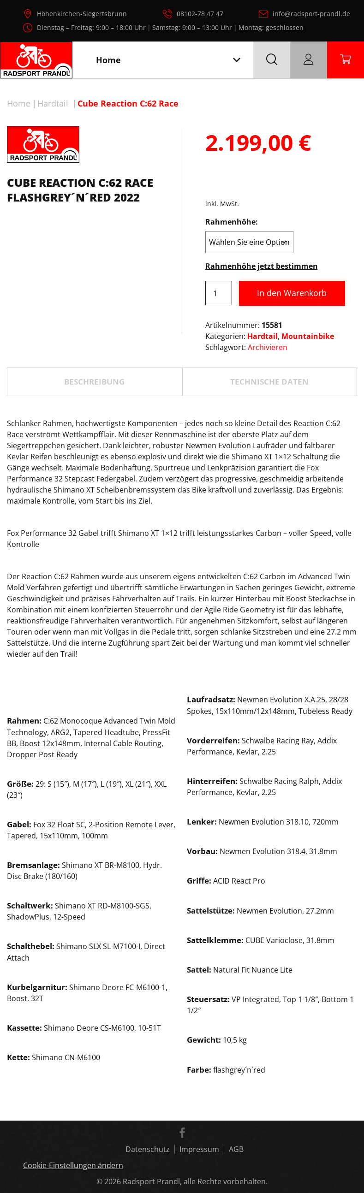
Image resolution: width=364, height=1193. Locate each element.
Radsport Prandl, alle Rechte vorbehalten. (195, 1181)
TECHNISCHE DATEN (269, 381)
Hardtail (52, 103)
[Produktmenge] (218, 293)
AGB (236, 1149)
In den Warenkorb (292, 292)
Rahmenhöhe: (231, 222)
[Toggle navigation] (236, 60)
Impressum (199, 1149)
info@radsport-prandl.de (311, 13)
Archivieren (267, 347)
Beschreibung (94, 381)
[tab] (94, 382)
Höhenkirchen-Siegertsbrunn (82, 13)
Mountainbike (307, 336)
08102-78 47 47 (200, 13)
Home (18, 103)
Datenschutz (147, 1149)
